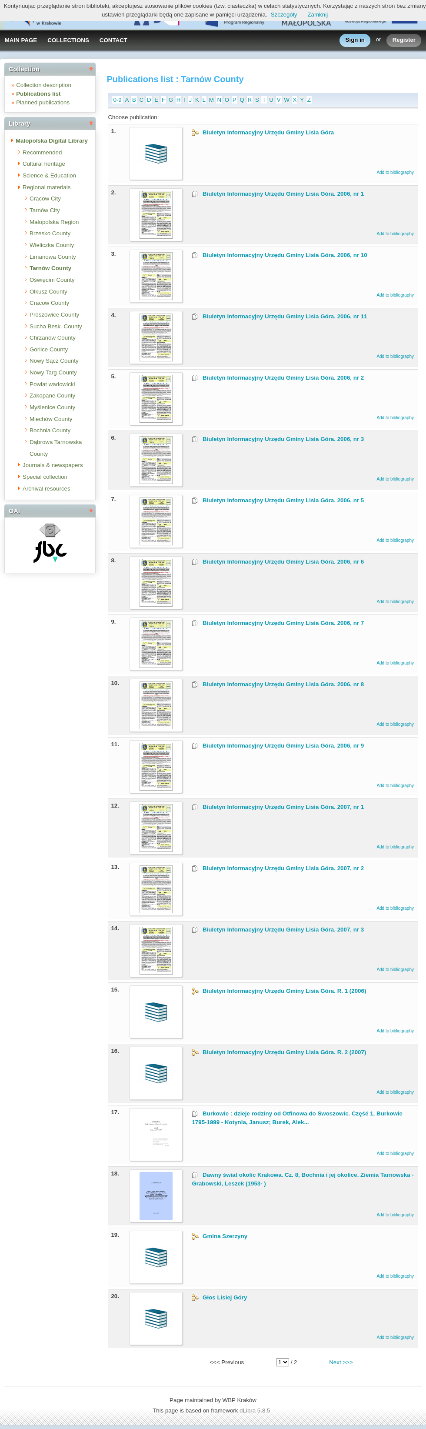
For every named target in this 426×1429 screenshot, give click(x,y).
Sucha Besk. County (56, 326)
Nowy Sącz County (54, 360)
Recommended (42, 152)
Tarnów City (45, 210)
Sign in (355, 40)
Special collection (45, 477)
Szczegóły (284, 14)
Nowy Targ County (53, 372)
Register (404, 40)
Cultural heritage (44, 163)
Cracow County (49, 303)
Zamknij (317, 14)
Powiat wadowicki (52, 384)
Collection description (43, 85)
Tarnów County (50, 268)
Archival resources (46, 488)
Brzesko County (50, 233)
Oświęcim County (52, 280)
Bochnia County (50, 430)
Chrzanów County (53, 337)
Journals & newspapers (53, 465)
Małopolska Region (54, 222)
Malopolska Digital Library (52, 140)
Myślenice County (52, 407)
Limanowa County (53, 257)
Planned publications (43, 102)
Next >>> (341, 1362)
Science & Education (49, 175)
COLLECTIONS (68, 40)
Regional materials (46, 187)
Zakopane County (52, 395)
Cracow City (45, 198)
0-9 (117, 100)
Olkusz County (48, 291)
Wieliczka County (52, 245)
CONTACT (113, 40)
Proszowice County (54, 314)
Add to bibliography (395, 172)
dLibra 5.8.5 (256, 1410)
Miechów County (51, 419)
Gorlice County (49, 349)
